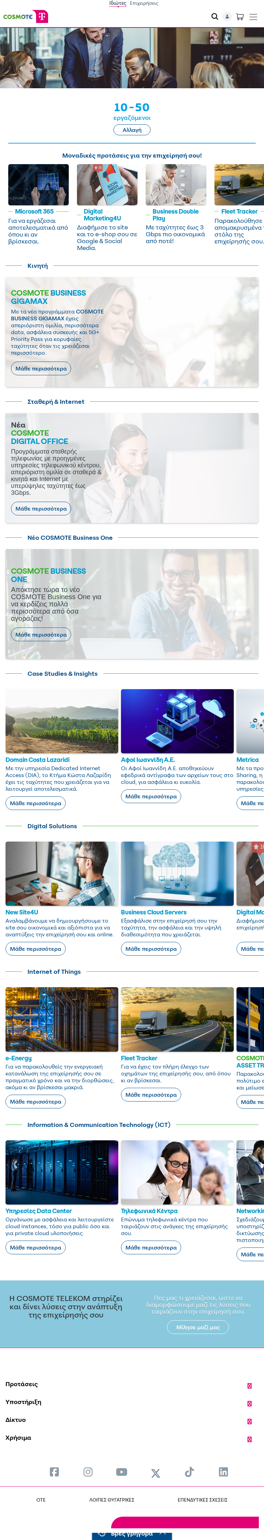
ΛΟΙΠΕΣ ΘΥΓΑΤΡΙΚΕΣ (111, 1500)
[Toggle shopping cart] (240, 16)
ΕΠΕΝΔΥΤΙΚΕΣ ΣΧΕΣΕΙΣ (203, 1500)
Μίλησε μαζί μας (198, 1327)
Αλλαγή (132, 129)
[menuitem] (54, 1471)
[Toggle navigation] (253, 15)
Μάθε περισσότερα (41, 368)
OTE (41, 1500)
